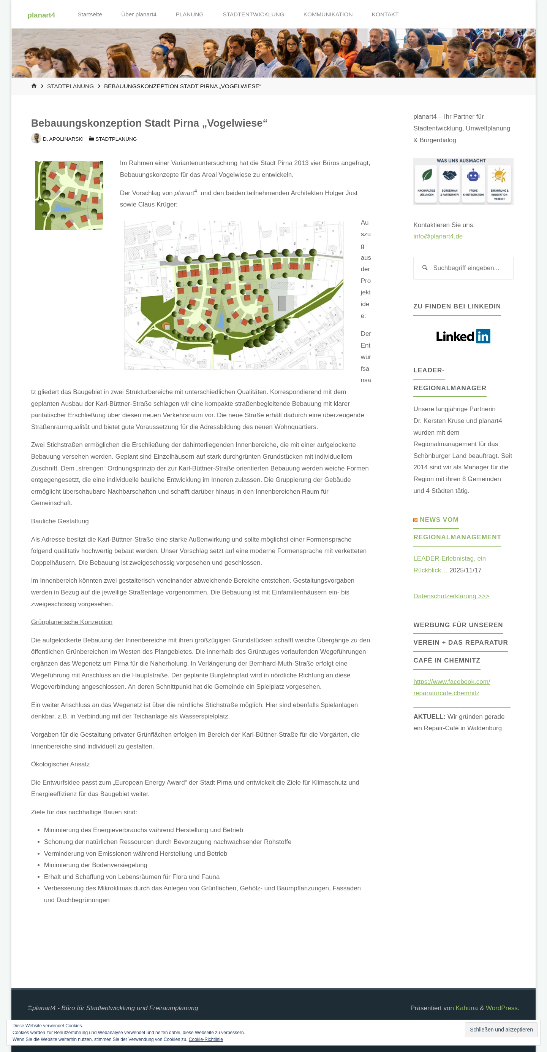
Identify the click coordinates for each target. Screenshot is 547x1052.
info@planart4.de (438, 236)
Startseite (89, 14)
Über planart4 (139, 14)
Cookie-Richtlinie (206, 1039)
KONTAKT (385, 14)
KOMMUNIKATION (328, 14)
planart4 (41, 15)
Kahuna (466, 1008)
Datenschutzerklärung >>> (451, 596)
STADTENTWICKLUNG (253, 14)
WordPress (502, 1008)
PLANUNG (189, 14)
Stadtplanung (70, 86)
